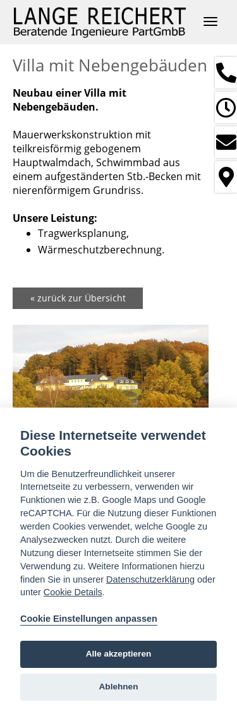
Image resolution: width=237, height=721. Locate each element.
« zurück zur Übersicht (78, 298)
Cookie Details (73, 592)
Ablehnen (118, 686)
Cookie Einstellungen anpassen (88, 619)
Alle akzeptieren (119, 653)
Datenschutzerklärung (150, 579)
